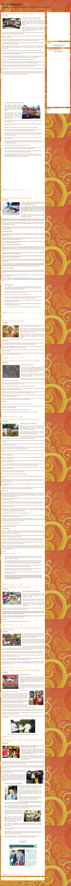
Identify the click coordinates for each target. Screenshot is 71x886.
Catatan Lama (41, 878)
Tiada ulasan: (18, 312)
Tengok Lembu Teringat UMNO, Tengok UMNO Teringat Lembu (21, 419)
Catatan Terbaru (5, 878)
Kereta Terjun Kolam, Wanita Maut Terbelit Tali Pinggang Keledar (21, 670)
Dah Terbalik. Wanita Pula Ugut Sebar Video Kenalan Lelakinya (21, 361)
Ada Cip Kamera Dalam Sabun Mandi (13, 321)
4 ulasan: (17, 736)
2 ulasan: (18, 189)
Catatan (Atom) (24, 882)
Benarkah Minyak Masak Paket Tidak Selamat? (16, 587)
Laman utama (23, 878)
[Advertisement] (23, 193)
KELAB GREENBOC (12, 4)
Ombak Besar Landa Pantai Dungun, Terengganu (16, 198)
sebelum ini (9, 553)
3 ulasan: (17, 667)
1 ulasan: (17, 416)
